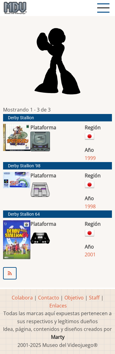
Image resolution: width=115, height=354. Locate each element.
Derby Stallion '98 (24, 166)
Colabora (22, 297)
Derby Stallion (21, 117)
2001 (90, 254)
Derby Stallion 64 (24, 214)
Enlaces (58, 305)
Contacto (48, 297)
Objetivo (74, 297)
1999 (90, 158)
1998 (90, 206)
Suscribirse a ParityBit (57, 273)
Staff (94, 297)
